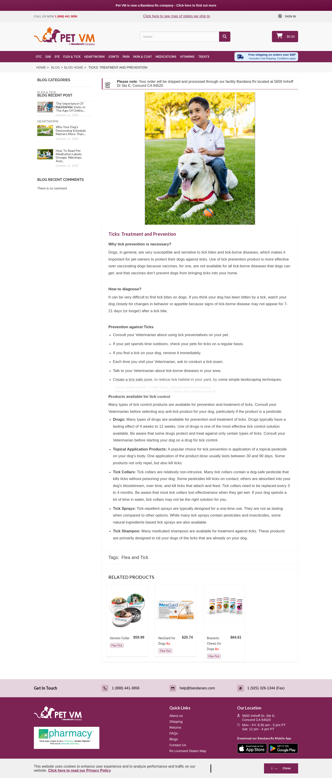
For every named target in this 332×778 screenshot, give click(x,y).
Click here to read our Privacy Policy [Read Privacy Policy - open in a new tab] (79, 770)
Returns (175, 727)
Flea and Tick (135, 557)
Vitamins (187, 56)
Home (41, 67)
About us (176, 716)
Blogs (173, 739)
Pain (126, 56)
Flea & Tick (72, 56)
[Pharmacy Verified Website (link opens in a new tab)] (98, 738)
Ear (48, 56)
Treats (203, 56)
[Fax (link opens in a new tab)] (267, 688)
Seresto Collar (119, 638)
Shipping (175, 721)
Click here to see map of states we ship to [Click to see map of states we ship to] (176, 16)
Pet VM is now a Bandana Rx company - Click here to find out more (166, 5)
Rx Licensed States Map (187, 751)
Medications (166, 56)
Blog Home (73, 67)
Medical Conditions (54, 107)
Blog (55, 67)
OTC (39, 56)
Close (281, 768)
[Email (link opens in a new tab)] (199, 688)
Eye (57, 56)
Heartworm (94, 56)
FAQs (173, 733)
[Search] (224, 37)
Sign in (290, 16)
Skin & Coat (142, 56)
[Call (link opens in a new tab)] (132, 688)
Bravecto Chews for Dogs (214, 643)
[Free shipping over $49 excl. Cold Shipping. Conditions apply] (266, 56)
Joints (113, 56)
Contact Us (177, 745)
